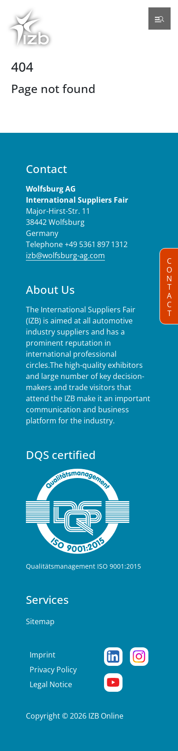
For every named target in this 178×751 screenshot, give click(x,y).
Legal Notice (51, 684)
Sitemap (40, 621)
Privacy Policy (53, 669)
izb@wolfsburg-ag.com (65, 255)
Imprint (42, 655)
